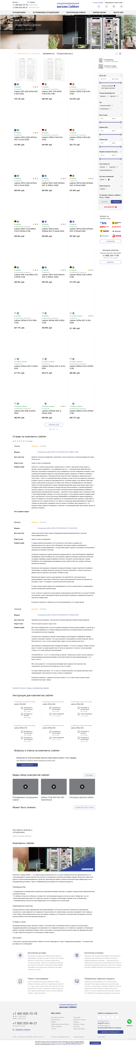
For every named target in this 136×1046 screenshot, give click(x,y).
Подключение (55, 1019)
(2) (37, 87)
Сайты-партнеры (79, 1029)
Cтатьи (53, 1029)
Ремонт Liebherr (56, 1026)
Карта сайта (101, 1037)
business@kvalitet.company (109, 1028)
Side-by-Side (118, 12)
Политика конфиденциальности (60, 1037)
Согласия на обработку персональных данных (68, 1044)
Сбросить (104, 202)
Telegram (31, 2)
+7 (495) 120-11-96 (110, 256)
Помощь (76, 1022)
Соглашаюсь (95, 1043)
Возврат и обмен (79, 1024)
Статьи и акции (98, 2)
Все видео (89, 775)
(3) (65, 178)
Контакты (76, 1026)
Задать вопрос (27, 765)
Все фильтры (110, 207)
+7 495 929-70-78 (20, 5)
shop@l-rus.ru (103, 1023)
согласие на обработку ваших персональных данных (49, 1043)
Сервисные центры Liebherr (60, 1024)
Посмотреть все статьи (84, 807)
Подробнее (110, 241)
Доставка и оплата (57, 1017)
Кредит (53, 1022)
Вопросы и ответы (79, 1019)
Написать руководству (110, 1032)
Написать (110, 262)
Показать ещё (54, 424)
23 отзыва (29, 441)
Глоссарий (76, 1017)
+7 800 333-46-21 (20, 8)
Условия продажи (78, 1037)
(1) (93, 316)
